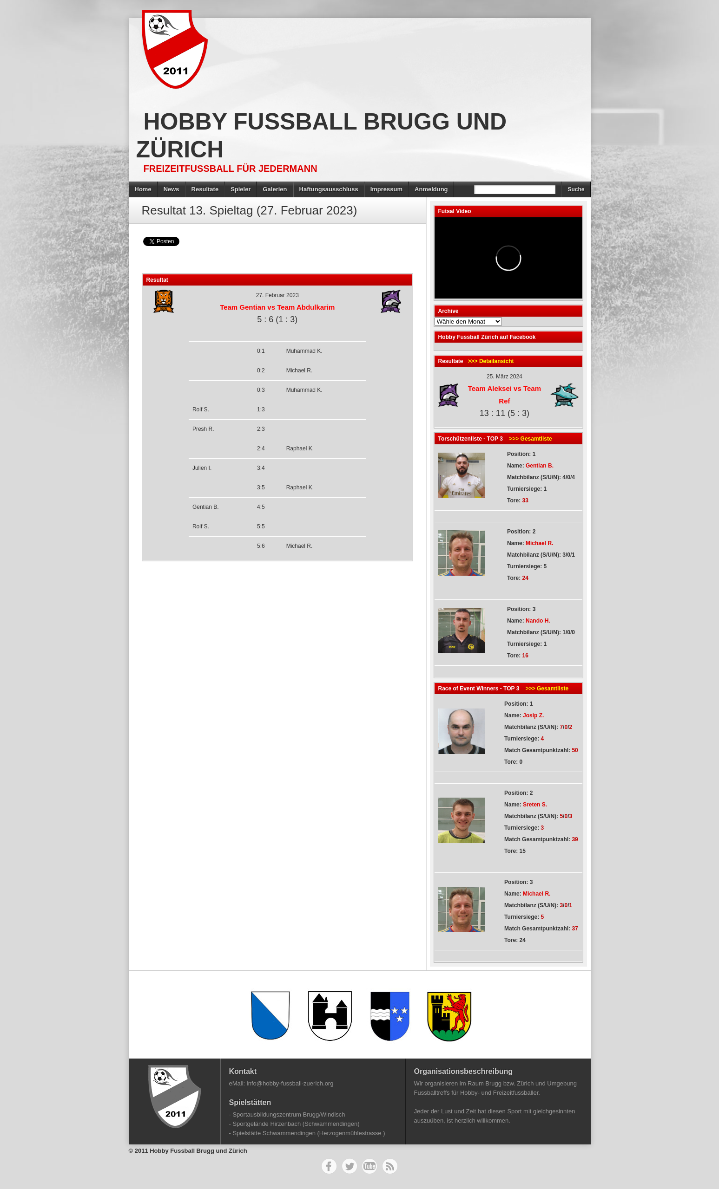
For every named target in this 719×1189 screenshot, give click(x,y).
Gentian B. (540, 465)
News (171, 189)
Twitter (349, 1166)
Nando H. (538, 620)
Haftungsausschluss (328, 189)
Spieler (241, 189)
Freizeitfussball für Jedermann (230, 168)
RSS (390, 1166)
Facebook (329, 1166)
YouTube (369, 1166)
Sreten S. (535, 804)
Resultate (205, 189)
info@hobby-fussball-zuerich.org (290, 1083)
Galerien (275, 189)
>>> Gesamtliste (530, 438)
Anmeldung (431, 189)
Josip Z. (533, 715)
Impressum (386, 189)
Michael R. (539, 543)
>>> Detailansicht (491, 361)
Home (143, 189)
